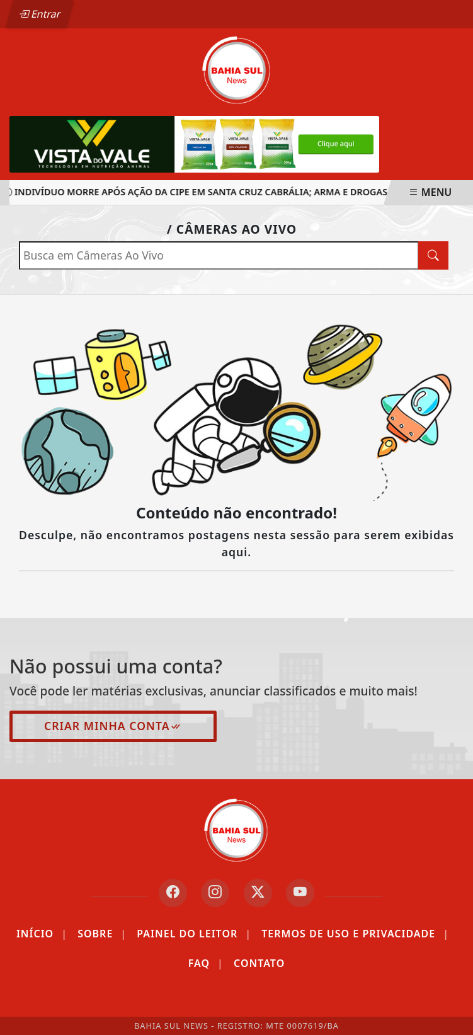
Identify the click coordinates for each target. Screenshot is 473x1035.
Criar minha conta (113, 726)
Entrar (39, 14)
